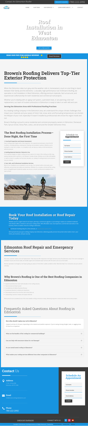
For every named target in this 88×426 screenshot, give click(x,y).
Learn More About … (65, 7)
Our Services (48, 7)
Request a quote (61, 2)
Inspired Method (57, 424)
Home (27, 7)
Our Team (36, 7)
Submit (67, 162)
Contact (80, 7)
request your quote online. (44, 229)
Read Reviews (54, 56)
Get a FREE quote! (44, 48)
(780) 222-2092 (77, 1)
